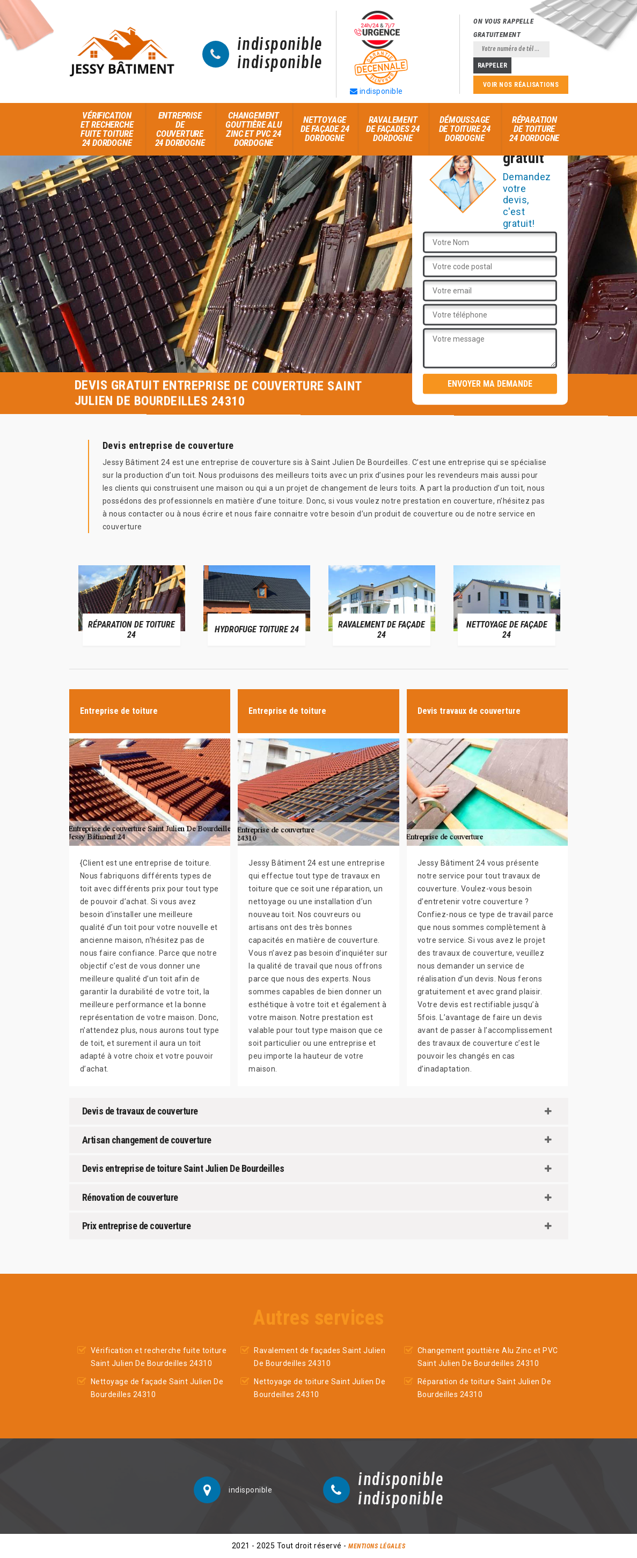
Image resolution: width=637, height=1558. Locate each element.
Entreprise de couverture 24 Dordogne (180, 129)
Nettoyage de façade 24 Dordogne (325, 128)
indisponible (280, 45)
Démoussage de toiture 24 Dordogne (464, 128)
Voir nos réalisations (521, 84)
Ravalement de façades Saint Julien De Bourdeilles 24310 (319, 1357)
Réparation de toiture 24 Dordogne (534, 128)
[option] (131, 605)
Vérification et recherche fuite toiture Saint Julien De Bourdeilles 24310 (159, 1357)
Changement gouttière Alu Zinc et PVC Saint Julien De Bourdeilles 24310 (488, 1357)
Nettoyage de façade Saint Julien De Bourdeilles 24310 (157, 1388)
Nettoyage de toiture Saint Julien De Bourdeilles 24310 (319, 1388)
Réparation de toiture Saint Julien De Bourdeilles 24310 (485, 1388)
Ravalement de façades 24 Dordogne (392, 128)
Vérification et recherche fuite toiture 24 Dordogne (107, 129)
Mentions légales (376, 1546)
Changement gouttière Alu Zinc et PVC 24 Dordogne (253, 129)
